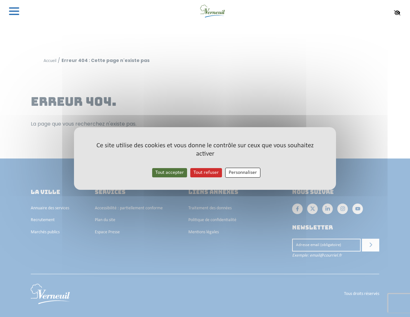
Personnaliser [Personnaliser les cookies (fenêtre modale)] (243, 172)
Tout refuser (206, 172)
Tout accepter (169, 172)
